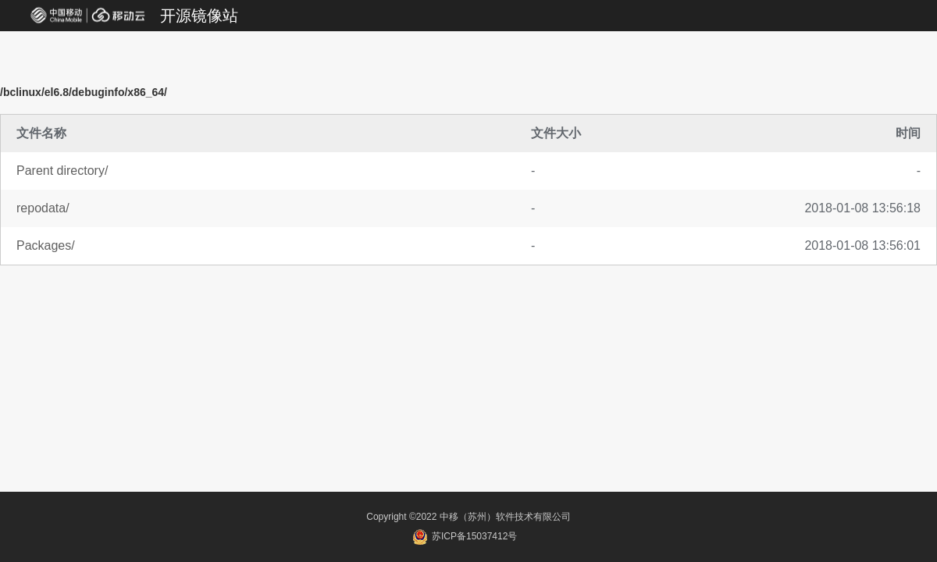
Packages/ (45, 245)
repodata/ (42, 208)
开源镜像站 (199, 15)
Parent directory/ (62, 170)
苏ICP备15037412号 (465, 536)
